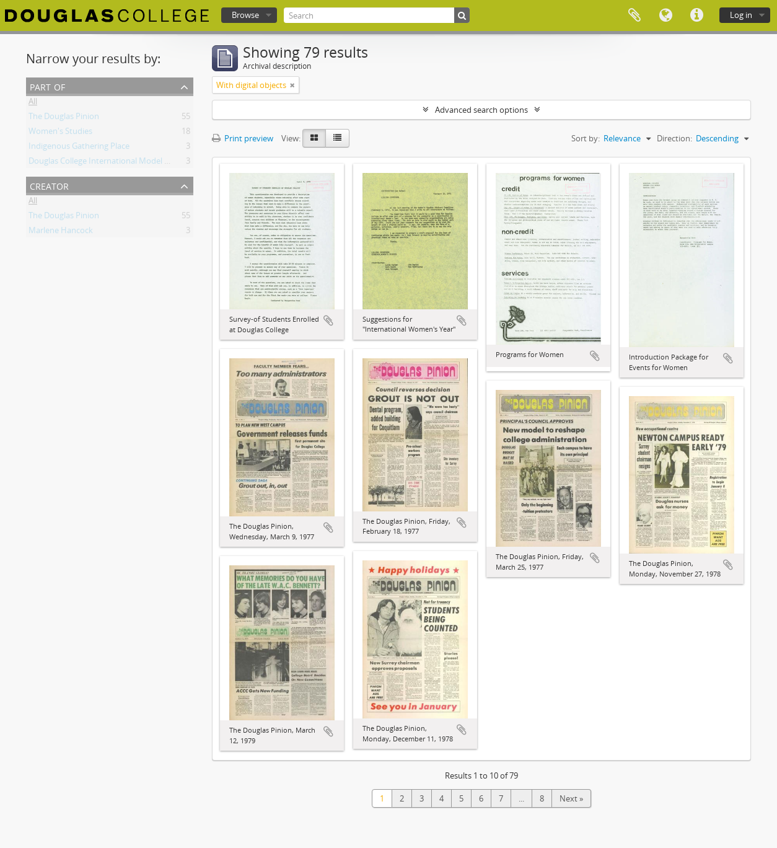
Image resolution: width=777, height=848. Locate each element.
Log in (741, 14)
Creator (49, 185)
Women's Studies (60, 133)
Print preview (242, 138)
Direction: (674, 138)
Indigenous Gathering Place (79, 148)
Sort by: (585, 138)
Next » (571, 798)
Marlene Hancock (61, 232)
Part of (47, 85)
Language (665, 15)
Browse (245, 14)
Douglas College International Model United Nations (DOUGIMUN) (150, 163)
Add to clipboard (328, 320)
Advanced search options (481, 109)
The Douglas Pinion (64, 118)
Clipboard (634, 15)
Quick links (696, 15)
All (33, 103)
